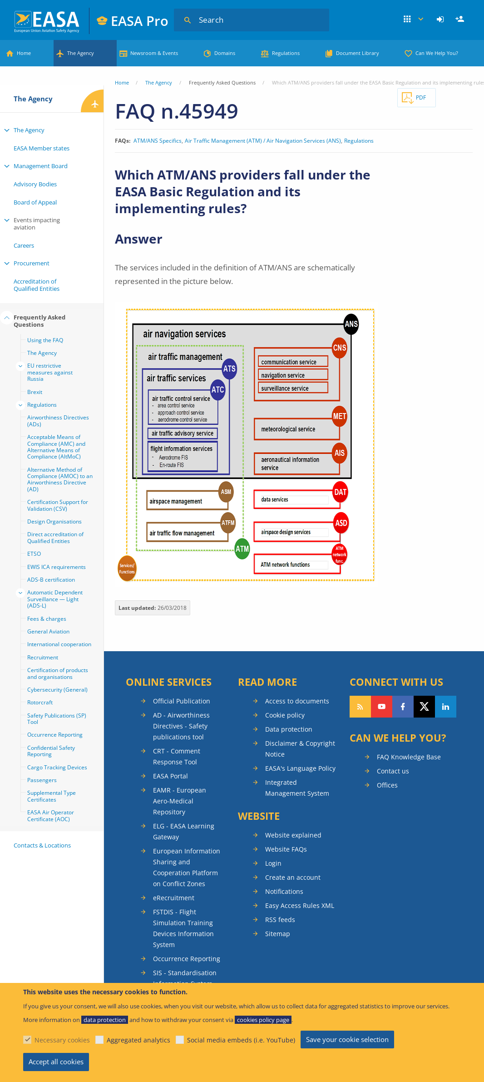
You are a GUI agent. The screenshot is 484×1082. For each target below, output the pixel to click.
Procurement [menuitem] (31, 263)
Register (460, 19)
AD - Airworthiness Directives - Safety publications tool (181, 726)
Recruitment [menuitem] (42, 657)
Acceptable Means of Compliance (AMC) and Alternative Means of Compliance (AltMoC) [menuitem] (56, 446)
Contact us (393, 771)
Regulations (286, 53)
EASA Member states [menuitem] (41, 148)
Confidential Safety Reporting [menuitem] (51, 751)
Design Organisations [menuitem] (54, 521)
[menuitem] (441, 19)
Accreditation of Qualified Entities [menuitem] (36, 285)
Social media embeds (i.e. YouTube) (241, 1040)
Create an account (293, 877)
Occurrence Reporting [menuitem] (55, 734)
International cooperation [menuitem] (59, 644)
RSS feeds (280, 919)
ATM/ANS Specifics (157, 141)
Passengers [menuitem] (42, 780)
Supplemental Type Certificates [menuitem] (51, 796)
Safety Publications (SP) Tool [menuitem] (56, 719)
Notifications (284, 891)
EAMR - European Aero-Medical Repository (179, 801)
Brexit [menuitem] (34, 392)
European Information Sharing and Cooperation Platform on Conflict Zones (186, 867)
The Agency (80, 53)
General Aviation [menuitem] (48, 631)
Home (24, 53)
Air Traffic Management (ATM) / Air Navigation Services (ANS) (263, 141)
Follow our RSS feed (360, 707)
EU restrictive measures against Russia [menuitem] (50, 372)
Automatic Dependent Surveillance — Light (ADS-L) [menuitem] (55, 598)
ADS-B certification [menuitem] (51, 579)
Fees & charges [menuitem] (46, 619)
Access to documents (297, 701)
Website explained (293, 835)
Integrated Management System (297, 788)
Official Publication (181, 701)
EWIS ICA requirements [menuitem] (56, 567)
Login (441, 19)
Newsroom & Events (154, 53)
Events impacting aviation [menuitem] (37, 223)
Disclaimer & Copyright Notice (300, 748)
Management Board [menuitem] (41, 166)
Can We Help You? (436, 53)
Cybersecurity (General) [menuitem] (57, 689)
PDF (421, 97)
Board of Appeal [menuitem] (35, 202)
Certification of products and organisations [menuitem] (57, 673)
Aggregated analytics (138, 1040)
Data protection (288, 729)
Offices (387, 785)
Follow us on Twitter (424, 707)
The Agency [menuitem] (29, 130)
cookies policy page (263, 1020)
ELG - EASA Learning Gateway (183, 831)
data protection (105, 1020)
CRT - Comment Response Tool (176, 756)
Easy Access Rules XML (299, 905)
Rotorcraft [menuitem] (40, 702)
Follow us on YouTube (381, 707)
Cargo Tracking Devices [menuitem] (57, 767)
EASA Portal (170, 776)
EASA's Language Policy (300, 768)
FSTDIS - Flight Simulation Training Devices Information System (183, 928)
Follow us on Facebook (403, 707)
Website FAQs (286, 849)
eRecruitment (173, 897)
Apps (414, 19)
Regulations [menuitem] (42, 405)
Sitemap (277, 933)
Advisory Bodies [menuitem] (35, 184)
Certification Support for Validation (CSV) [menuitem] (57, 505)
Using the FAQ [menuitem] (45, 340)
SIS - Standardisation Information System (185, 978)
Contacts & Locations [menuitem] (42, 845)
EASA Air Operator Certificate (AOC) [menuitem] (50, 815)
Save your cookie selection (347, 1039)
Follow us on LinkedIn (445, 707)
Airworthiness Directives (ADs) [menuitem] (58, 421)
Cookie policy (285, 715)
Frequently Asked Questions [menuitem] (39, 321)
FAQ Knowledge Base (409, 757)
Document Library (357, 53)
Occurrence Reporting (186, 958)
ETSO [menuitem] (34, 554)
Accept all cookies (56, 1061)
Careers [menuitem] (24, 245)
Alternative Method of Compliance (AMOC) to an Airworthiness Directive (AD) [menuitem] (60, 479)
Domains (224, 53)
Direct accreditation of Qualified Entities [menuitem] (55, 537)
